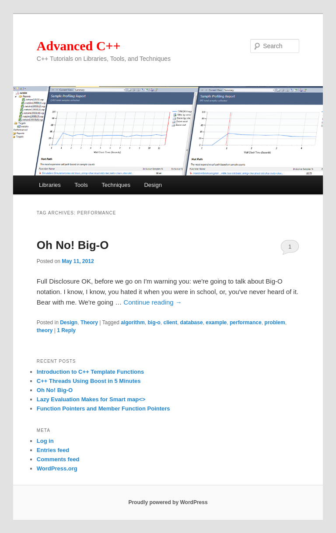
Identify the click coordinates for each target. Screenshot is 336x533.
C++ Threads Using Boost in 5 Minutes (89, 381)
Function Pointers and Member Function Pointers (103, 408)
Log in (45, 441)
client (170, 322)
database (191, 322)
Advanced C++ (79, 46)
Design (152, 185)
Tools (81, 185)
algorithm (133, 322)
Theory (89, 322)
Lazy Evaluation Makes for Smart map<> (91, 399)
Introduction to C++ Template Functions (90, 371)
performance (246, 322)
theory (45, 330)
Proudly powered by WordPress (167, 502)
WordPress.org (57, 468)
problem (274, 322)
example (216, 322)
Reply (66, 330)
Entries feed (53, 450)
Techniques (116, 185)
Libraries (50, 185)
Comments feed (58, 459)
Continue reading (152, 302)
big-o (154, 322)
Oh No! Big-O (73, 245)
